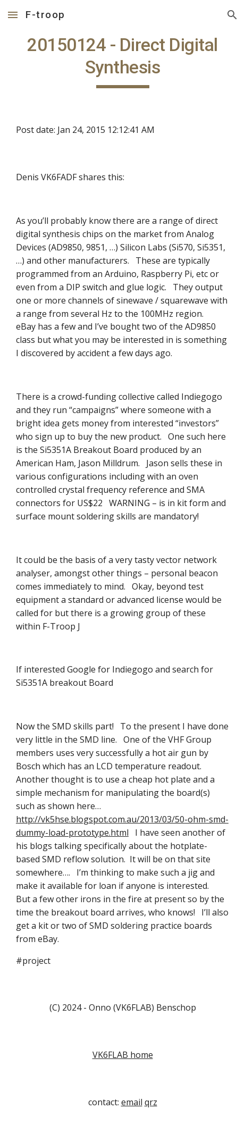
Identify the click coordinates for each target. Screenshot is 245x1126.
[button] (13, 14)
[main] (122, 61)
